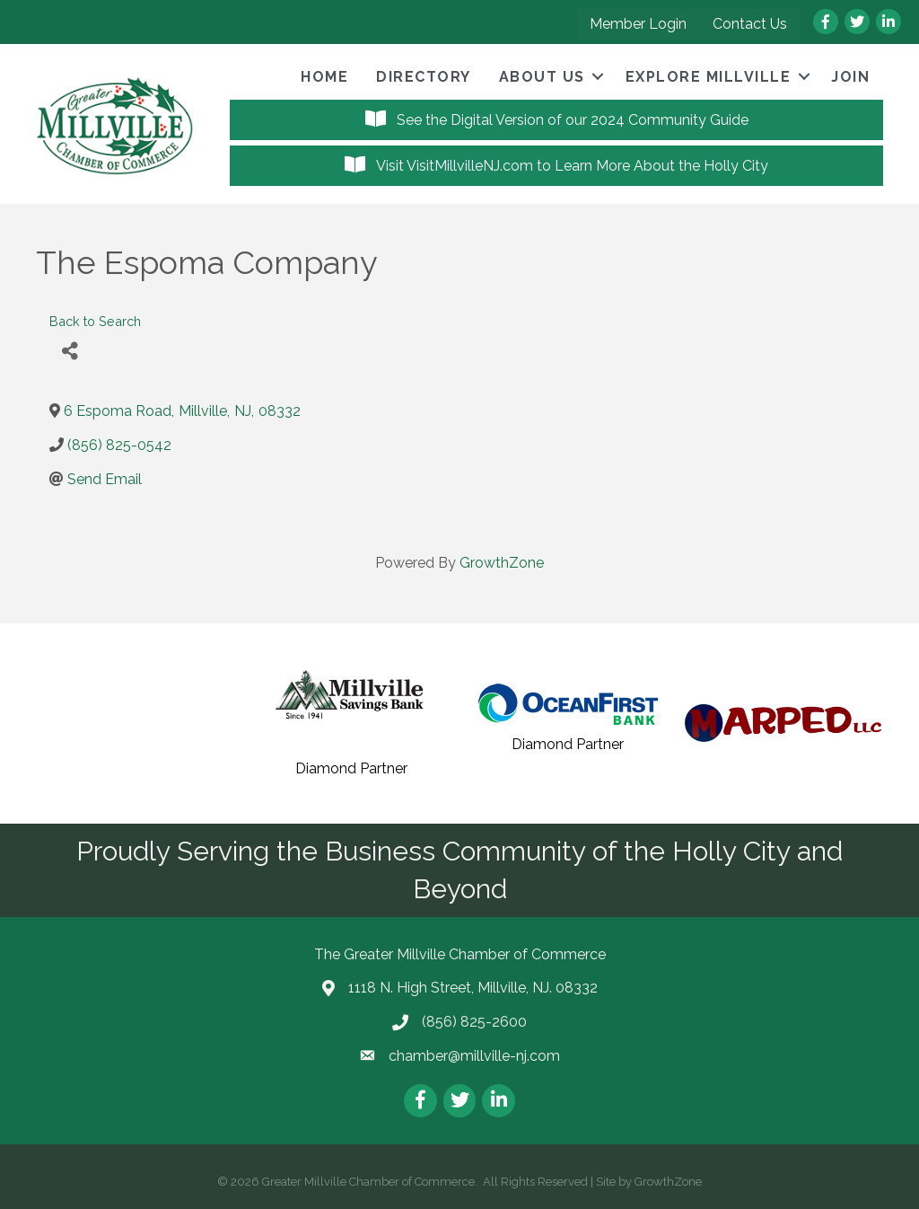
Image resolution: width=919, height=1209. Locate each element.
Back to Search (95, 321)
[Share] (69, 351)
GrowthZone (502, 562)
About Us (542, 76)
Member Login (638, 23)
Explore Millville (709, 76)
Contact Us (750, 23)
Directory (423, 76)
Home (324, 76)
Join (850, 76)
